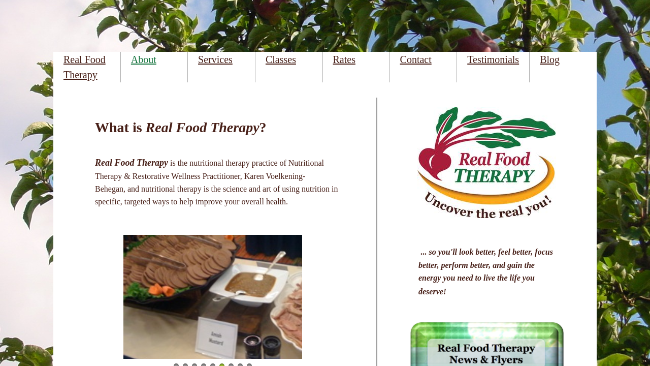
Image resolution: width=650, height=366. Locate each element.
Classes (281, 59)
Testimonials (493, 59)
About (143, 59)
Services (215, 59)
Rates (344, 59)
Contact (416, 59)
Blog (550, 59)
